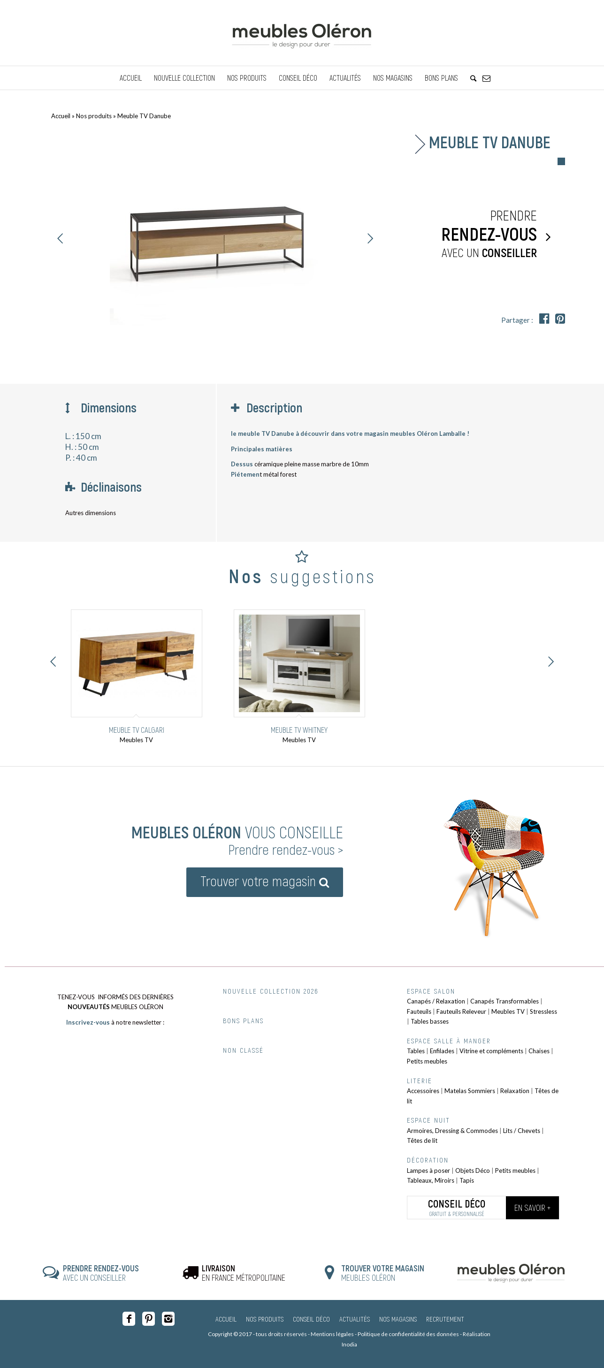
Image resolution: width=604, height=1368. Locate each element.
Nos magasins (398, 1319)
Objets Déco (472, 1170)
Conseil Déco (311, 1319)
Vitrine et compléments (491, 1051)
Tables (416, 1051)
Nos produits (94, 116)
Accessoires (423, 1090)
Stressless (543, 1011)
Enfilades (442, 1051)
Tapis (466, 1180)
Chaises (539, 1051)
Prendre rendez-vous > (285, 849)
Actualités (354, 1319)
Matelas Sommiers (469, 1090)
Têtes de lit (422, 1140)
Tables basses (430, 1021)
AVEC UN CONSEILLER (101, 1273)
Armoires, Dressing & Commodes (452, 1130)
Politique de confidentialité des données (408, 1334)
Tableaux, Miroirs (430, 1180)
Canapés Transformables (504, 1001)
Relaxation (514, 1090)
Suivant (370, 238)
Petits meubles (427, 1061)
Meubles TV (508, 1011)
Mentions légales (332, 1334)
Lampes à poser (428, 1170)
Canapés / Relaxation (436, 1001)
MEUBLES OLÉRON (382, 1273)
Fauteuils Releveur (461, 1011)
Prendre (478, 234)
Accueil (60, 116)
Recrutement (445, 1319)
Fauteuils (419, 1011)
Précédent (60, 238)
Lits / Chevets (521, 1130)
